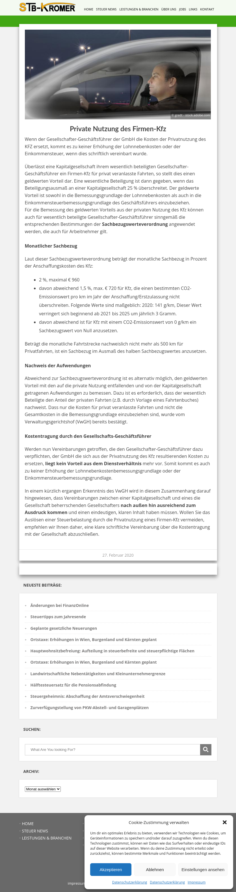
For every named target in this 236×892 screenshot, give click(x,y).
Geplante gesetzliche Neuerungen (64, 628)
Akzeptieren (110, 869)
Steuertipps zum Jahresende (58, 616)
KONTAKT (207, 9)
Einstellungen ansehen (202, 869)
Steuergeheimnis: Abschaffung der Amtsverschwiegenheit (88, 696)
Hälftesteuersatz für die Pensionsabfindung (73, 685)
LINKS (193, 9)
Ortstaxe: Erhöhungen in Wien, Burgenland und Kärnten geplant (94, 639)
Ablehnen (155, 869)
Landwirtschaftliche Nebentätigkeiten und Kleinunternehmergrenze (98, 673)
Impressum (196, 882)
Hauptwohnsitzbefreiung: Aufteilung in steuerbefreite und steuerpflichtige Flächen (112, 650)
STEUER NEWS (106, 9)
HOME (88, 9)
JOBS (182, 9)
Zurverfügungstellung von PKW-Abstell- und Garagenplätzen (90, 707)
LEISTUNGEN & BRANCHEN (138, 9)
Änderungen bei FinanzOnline (60, 605)
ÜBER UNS (168, 9)
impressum (77, 883)
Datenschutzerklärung (129, 882)
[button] (225, 822)
